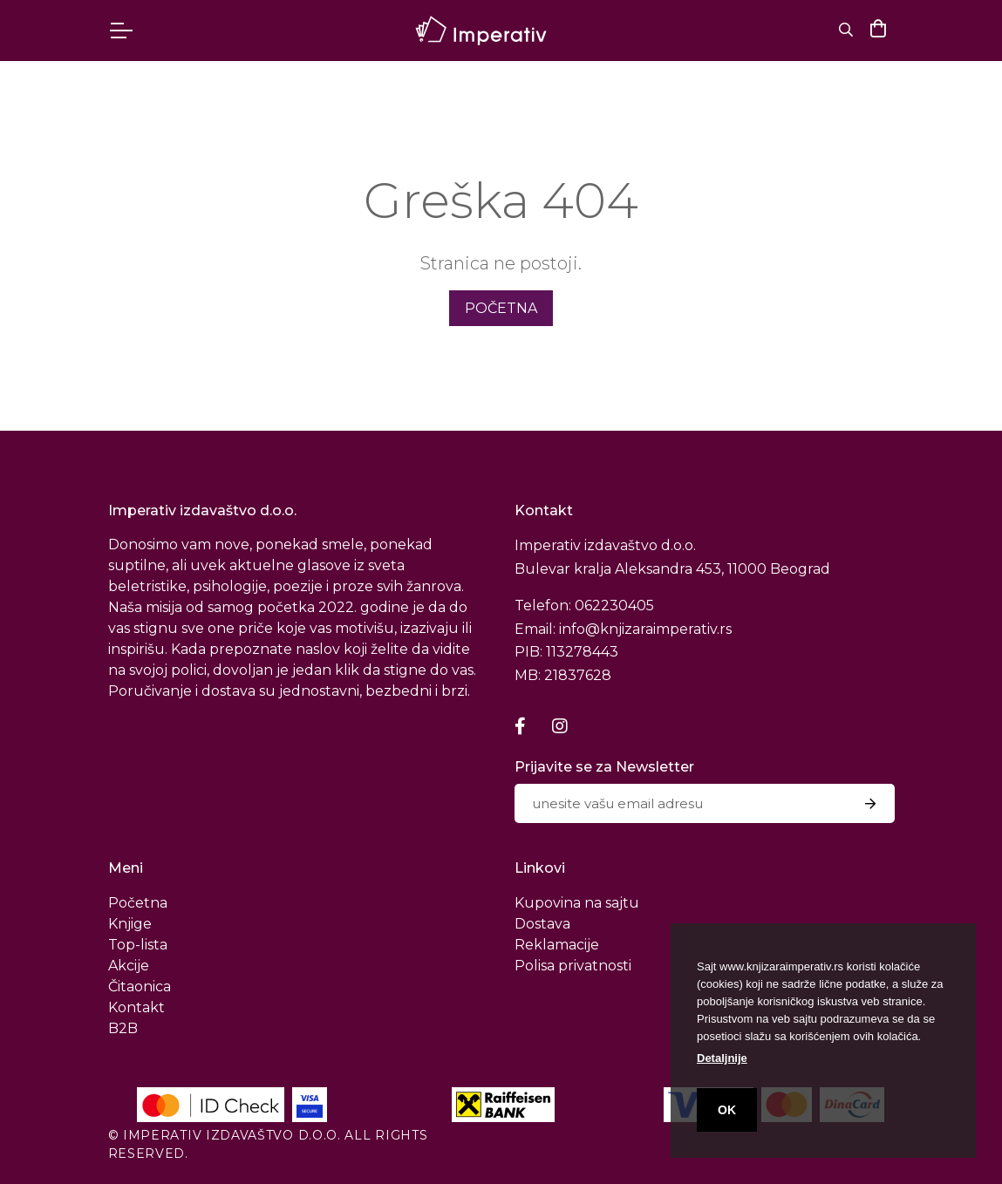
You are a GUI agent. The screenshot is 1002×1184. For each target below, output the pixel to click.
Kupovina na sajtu (577, 903)
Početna (137, 903)
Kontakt (136, 1007)
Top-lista (137, 944)
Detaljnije (722, 1058)
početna (501, 308)
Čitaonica (139, 986)
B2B (123, 1028)
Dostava (542, 923)
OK (727, 1110)
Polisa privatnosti (573, 965)
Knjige (130, 923)
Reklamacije (557, 944)
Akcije (128, 965)
